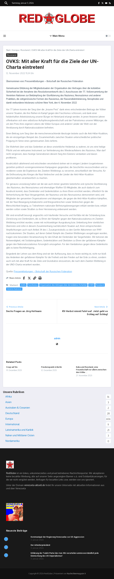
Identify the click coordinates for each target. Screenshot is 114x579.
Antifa (23, 285)
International (12, 424)
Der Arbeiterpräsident (40, 545)
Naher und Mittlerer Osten (19, 435)
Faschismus (33, 285)
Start (8, 50)
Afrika (8, 396)
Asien (8, 402)
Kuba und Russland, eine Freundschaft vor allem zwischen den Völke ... (91, 369)
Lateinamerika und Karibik (19, 429)
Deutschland (12, 413)
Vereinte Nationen (14, 289)
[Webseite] (57, 344)
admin (57, 338)
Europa (15, 50)
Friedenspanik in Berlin (51, 367)
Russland (25, 50)
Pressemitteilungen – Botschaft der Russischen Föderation (43, 271)
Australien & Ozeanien (17, 407)
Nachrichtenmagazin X (76, 573)
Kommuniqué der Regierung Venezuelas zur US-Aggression (57, 537)
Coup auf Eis (11, 367)
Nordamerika (12, 440)
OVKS (91, 285)
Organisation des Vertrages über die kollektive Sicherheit (63, 285)
